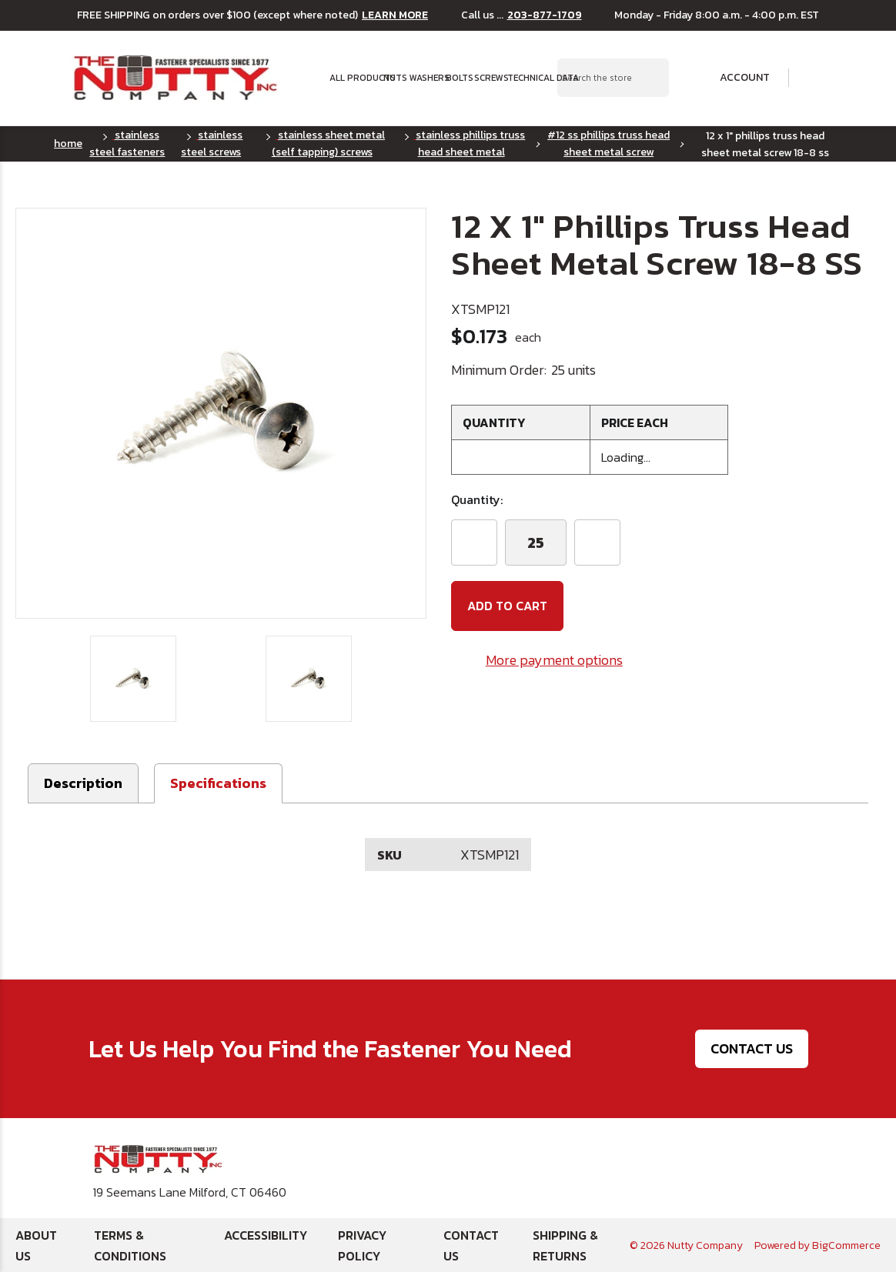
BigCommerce (846, 1245)
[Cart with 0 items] (814, 78)
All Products (351, 78)
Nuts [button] (391, 78)
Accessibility (265, 1235)
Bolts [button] (455, 78)
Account (734, 77)
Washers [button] (423, 78)
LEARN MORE (395, 15)
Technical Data (531, 78)
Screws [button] (486, 78)
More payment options (554, 659)
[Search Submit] (649, 77)
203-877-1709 (544, 15)
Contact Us (751, 1049)
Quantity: (477, 499)
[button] (218, 783)
